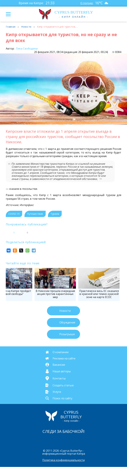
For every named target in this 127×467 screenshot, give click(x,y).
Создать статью (63, 385)
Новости (26, 26)
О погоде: (86, 3)
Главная (10, 26)
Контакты (59, 378)
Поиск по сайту (62, 398)
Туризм (55, 213)
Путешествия (35, 213)
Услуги (57, 392)
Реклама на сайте (64, 358)
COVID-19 (14, 213)
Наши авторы (62, 371)
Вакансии (59, 364)
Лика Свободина (26, 48)
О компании (60, 352)
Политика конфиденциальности (63, 460)
